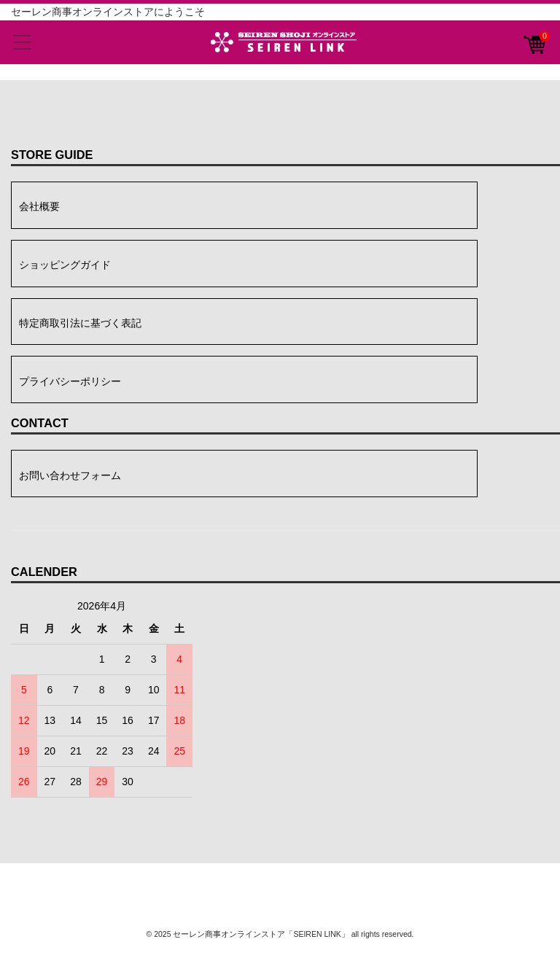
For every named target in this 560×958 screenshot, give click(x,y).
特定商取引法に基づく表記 (80, 323)
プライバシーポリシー (70, 381)
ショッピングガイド (65, 264)
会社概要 (39, 206)
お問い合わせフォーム (70, 475)
